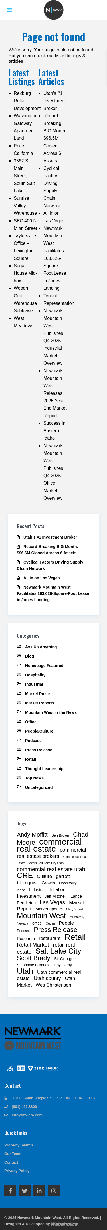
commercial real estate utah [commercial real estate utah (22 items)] (51, 869)
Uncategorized (39, 787)
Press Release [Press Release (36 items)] (55, 929)
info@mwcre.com (27, 1115)
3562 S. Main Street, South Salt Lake (24, 176)
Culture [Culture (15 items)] (44, 876)
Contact (11, 1162)
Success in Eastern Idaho (54, 431)
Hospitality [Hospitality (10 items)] (68, 883)
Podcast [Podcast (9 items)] (23, 931)
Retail (30, 759)
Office (31, 722)
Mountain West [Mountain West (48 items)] (41, 916)
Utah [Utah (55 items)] (25, 971)
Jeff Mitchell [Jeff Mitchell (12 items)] (55, 896)
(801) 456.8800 (24, 1106)
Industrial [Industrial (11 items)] (37, 889)
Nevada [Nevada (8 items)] (22, 923)
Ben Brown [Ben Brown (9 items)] (60, 835)
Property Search (18, 1145)
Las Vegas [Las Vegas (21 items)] (52, 902)
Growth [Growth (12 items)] (48, 883)
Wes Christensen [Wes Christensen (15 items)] (53, 984)
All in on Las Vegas (41, 578)
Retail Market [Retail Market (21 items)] (33, 945)
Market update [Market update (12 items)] (48, 909)
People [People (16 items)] (66, 923)
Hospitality (35, 675)
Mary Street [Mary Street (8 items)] (74, 909)
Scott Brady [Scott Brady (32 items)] (33, 958)
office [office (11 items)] (37, 923)
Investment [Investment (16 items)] (29, 896)
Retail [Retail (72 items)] (75, 937)
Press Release (38, 750)
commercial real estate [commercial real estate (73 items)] (49, 845)
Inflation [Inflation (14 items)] (57, 889)
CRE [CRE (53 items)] (25, 875)
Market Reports (39, 703)
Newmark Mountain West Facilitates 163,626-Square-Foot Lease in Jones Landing (54, 258)
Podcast (33, 740)
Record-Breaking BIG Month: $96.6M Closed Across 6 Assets (54, 138)
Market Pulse (37, 693)
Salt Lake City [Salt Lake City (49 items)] (58, 951)
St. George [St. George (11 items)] (64, 958)
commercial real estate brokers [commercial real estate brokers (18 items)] (51, 853)
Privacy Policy (16, 1171)
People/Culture (39, 731)
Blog (29, 656)
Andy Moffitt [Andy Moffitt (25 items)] (32, 834)
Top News (34, 778)
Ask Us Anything (41, 647)
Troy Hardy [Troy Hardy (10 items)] (62, 965)
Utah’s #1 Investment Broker (54, 101)
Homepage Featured (44, 665)
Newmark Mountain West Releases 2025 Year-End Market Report (55, 393)
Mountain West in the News (51, 712)
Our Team (12, 1154)
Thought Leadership (44, 768)
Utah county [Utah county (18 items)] (47, 978)
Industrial (34, 684)
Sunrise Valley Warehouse (25, 206)
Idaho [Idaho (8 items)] (21, 890)
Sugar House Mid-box (25, 273)
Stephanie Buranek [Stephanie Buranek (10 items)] (33, 965)
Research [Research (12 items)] (26, 938)
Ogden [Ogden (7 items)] (50, 923)
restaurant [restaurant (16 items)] (50, 938)
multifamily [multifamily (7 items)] (77, 917)
